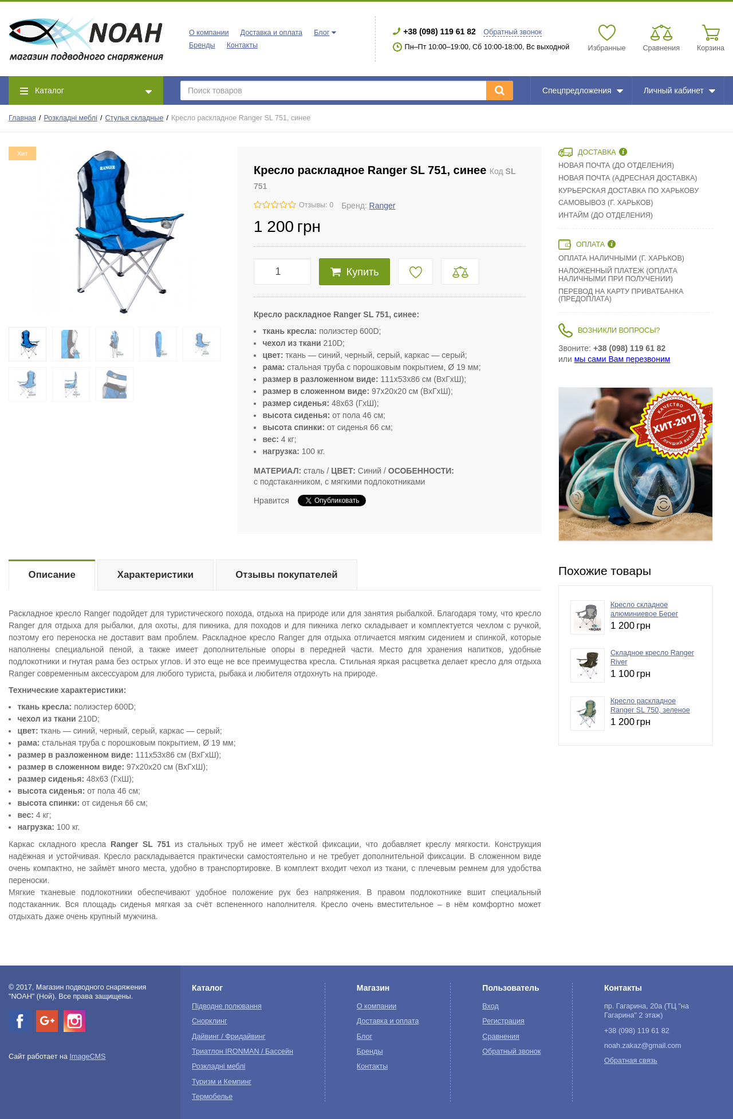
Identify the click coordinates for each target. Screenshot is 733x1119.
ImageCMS (87, 1057)
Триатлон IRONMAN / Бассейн (242, 1051)
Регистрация (503, 1021)
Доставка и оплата (271, 33)
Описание (52, 574)
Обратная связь (630, 1061)
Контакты (242, 45)
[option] (635, 464)
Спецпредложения (582, 90)
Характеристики (155, 574)
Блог (321, 33)
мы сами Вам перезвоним (622, 359)
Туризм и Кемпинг (221, 1082)
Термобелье (212, 1097)
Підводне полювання (227, 1006)
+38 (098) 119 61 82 (439, 31)
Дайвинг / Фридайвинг (229, 1037)
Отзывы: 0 (316, 205)
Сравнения (500, 1037)
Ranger (382, 205)
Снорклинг (209, 1021)
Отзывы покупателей (286, 574)
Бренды (202, 45)
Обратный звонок (512, 32)
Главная (22, 118)
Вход (490, 1006)
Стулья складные (134, 118)
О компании (208, 33)
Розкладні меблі (70, 118)
